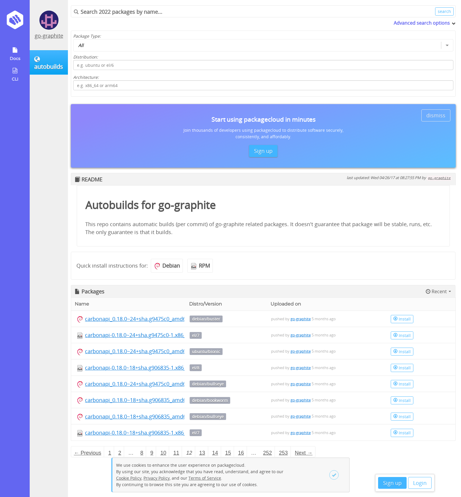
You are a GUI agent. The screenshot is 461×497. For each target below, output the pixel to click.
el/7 (195, 335)
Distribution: (85, 57)
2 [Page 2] (119, 453)
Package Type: (87, 36)
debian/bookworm (210, 400)
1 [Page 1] (109, 453)
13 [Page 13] (202, 453)
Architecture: (86, 77)
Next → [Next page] (304, 453)
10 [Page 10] (163, 453)
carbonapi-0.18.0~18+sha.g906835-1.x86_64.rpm (144, 367)
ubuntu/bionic (206, 351)
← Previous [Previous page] (87, 453)
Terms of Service (204, 478)
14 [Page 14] (215, 453)
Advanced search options (422, 23)
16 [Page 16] (241, 453)
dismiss (435, 115)
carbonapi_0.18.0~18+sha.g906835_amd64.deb (142, 399)
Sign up (392, 482)
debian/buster (206, 319)
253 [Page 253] (283, 453)
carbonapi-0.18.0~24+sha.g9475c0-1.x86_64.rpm (144, 334)
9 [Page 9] (151, 453)
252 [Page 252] (267, 453)
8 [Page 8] (141, 453)
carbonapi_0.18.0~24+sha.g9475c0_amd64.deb (142, 318)
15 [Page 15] (228, 453)
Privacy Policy (156, 478)
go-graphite (49, 35)
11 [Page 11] (176, 453)
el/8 (195, 368)
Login (420, 482)
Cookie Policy (128, 478)
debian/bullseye (208, 384)
